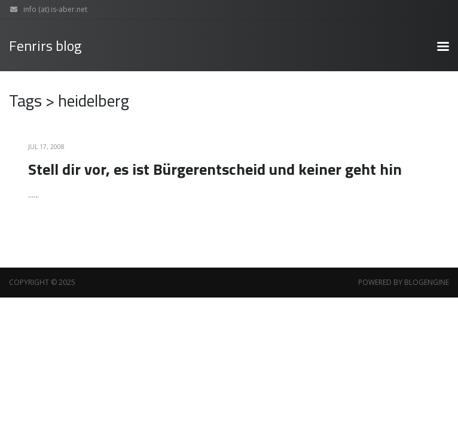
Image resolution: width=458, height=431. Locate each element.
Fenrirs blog (45, 45)
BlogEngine (426, 282)
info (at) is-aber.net (45, 9)
